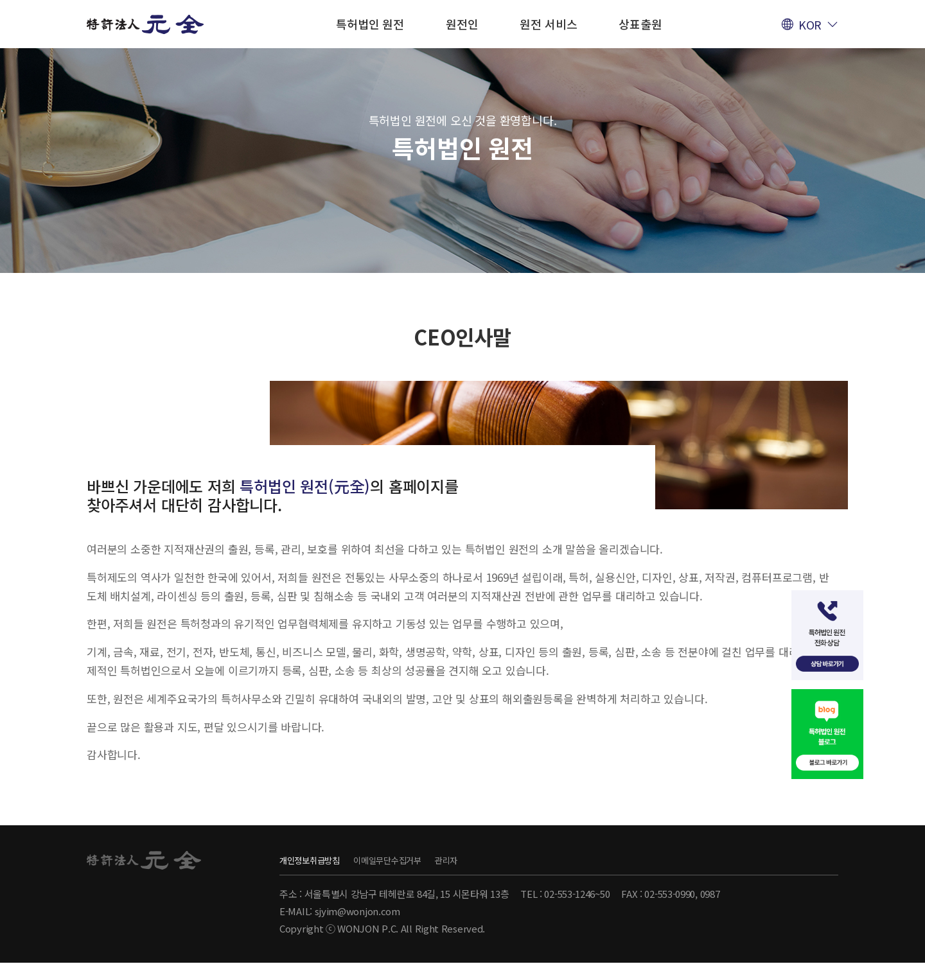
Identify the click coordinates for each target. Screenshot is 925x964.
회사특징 (543, 194)
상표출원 (640, 23)
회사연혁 (464, 194)
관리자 (505, 860)
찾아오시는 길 (634, 194)
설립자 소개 (378, 194)
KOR (810, 24)
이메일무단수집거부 (423, 860)
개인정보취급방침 (317, 860)
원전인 (462, 23)
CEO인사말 (286, 194)
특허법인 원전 (370, 23)
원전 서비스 (548, 23)
